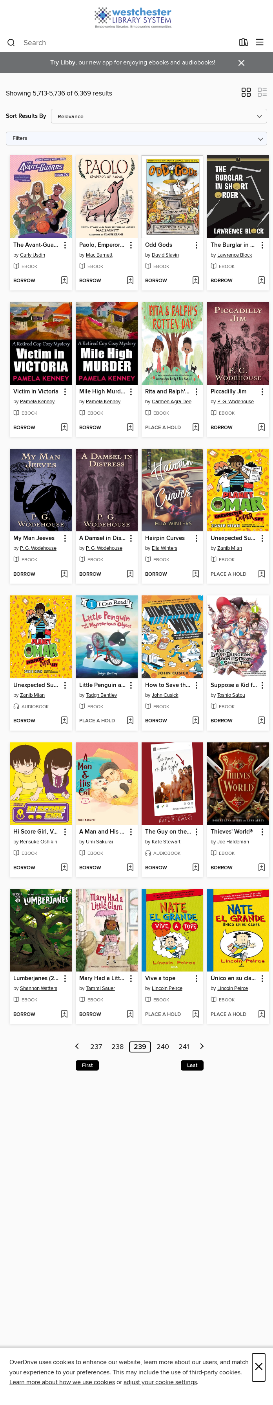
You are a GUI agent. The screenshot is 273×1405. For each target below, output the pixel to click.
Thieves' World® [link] (232, 832)
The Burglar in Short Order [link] (234, 245)
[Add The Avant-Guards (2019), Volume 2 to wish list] (64, 281)
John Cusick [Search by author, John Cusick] (165, 695)
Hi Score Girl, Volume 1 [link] (37, 832)
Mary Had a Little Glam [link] (103, 978)
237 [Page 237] (96, 1047)
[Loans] (244, 44)
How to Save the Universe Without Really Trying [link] (169, 685)
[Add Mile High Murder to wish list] (130, 428)
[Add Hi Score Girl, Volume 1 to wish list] (64, 868)
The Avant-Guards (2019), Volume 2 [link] (37, 245)
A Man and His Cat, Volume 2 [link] (103, 832)
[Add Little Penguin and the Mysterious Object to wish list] (130, 721)
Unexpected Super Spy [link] (234, 538)
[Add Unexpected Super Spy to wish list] (261, 574)
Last (192, 1065)
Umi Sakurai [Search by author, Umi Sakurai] (99, 842)
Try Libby (62, 63)
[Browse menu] (260, 42)
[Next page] (202, 1047)
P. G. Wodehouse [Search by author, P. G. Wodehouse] (235, 402)
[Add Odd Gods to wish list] (195, 281)
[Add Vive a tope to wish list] (195, 1015)
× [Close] (259, 1367)
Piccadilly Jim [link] (228, 391)
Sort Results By (26, 116)
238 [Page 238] (117, 1047)
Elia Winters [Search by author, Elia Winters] (164, 548)
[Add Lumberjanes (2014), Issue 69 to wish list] (64, 1015)
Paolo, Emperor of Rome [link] (103, 245)
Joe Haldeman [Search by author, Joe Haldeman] (233, 842)
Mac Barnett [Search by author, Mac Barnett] (99, 255)
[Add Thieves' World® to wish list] (261, 868)
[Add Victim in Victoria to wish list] (64, 428)
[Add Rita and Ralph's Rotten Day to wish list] (195, 428)
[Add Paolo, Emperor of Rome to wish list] (130, 281)
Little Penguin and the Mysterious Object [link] (103, 685)
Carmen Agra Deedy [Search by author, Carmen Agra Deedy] (173, 402)
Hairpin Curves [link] (165, 538)
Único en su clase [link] (234, 978)
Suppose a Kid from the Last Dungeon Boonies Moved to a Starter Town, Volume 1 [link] (234, 685)
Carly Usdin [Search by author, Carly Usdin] (32, 255)
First (87, 1065)
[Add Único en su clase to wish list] (261, 1015)
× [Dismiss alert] (241, 63)
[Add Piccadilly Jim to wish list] (261, 428)
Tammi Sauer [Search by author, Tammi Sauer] (100, 988)
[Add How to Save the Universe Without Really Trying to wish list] (195, 721)
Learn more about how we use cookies (62, 1382)
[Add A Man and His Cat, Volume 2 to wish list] (130, 868)
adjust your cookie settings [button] (160, 1382)
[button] (246, 95)
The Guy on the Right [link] (169, 832)
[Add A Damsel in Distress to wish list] (130, 574)
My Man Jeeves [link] (34, 538)
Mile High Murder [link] (102, 391)
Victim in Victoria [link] (35, 391)
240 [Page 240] (163, 1047)
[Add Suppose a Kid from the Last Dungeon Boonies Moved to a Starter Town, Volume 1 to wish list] (261, 721)
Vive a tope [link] (160, 978)
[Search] (11, 43)
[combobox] (120, 42)
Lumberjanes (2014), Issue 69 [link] (37, 978)
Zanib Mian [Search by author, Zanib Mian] (229, 548)
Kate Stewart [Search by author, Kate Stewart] (166, 842)
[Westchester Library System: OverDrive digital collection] (136, 16)
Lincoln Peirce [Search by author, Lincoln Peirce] (167, 988)
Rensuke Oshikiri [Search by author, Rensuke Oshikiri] (38, 842)
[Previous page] (77, 1047)
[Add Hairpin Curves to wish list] (195, 574)
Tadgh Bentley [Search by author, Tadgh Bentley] (101, 695)
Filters (20, 138)
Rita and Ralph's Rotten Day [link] (169, 391)
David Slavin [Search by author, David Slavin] (165, 255)
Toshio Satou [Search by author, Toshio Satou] (231, 695)
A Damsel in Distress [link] (103, 538)
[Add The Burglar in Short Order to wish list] (261, 281)
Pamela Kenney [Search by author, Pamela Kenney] (37, 402)
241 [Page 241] (183, 1047)
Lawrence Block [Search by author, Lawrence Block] (234, 255)
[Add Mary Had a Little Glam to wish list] (130, 1015)
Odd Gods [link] (158, 245)
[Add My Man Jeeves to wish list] (64, 574)
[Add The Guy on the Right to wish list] (195, 868)
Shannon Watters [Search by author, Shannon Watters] (38, 988)
